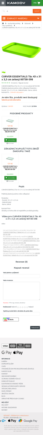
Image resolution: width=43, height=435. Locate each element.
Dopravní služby (8, 364)
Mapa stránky (6, 391)
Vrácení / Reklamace (9, 388)
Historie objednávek (9, 407)
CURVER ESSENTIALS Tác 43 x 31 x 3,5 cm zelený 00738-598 (21, 27)
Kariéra (4, 361)
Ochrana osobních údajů (11, 379)
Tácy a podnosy (7, 25)
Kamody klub (6, 371)
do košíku (10, 140)
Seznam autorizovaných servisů (13, 386)
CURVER (10, 106)
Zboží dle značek (8, 393)
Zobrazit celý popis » (16, 92)
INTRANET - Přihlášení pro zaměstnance (16, 415)
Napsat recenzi (23, 83)
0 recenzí (14, 83)
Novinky (4, 410)
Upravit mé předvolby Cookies (13, 398)
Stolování (28, 23)
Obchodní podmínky (9, 376)
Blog (3, 396)
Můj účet (5, 405)
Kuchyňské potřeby (14, 23)
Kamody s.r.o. (17, 417)
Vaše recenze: (8, 280)
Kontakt (5, 374)
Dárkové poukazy (8, 381)
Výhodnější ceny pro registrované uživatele (18, 369)
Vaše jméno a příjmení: (11, 272)
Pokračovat (35, 328)
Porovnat (10, 143)
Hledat (36, 11)
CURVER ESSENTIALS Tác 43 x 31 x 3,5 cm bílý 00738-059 (10, 130)
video (3, 224)
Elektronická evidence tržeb (12, 384)
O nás (4, 366)
